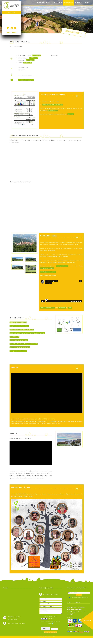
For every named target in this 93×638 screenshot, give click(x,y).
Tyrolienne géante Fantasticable (18, 322)
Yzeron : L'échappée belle (47, 307)
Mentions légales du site (74, 609)
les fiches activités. (53, 110)
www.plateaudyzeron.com (44, 636)
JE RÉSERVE (87, 620)
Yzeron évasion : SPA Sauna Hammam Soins (22, 329)
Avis (70, 615)
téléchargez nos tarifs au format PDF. (53, 104)
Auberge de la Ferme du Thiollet (18, 340)
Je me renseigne (68, 2)
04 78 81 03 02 (28, 62)
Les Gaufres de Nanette (47, 268)
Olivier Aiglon (62, 307)
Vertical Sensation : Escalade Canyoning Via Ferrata (23, 343)
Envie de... (49, 2)
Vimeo (70, 307)
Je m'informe (58, 2)
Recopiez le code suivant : (50, 626)
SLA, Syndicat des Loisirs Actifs (18, 351)
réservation (71, 114)
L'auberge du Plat (14, 336)
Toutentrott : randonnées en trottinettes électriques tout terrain (27, 333)
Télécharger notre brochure (48, 272)
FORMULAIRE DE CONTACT (25, 80)
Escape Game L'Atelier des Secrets (19, 326)
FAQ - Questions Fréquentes (76, 607)
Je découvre (41, 2)
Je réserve (78, 2)
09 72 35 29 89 (36, 55)
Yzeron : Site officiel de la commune (20, 347)
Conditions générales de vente (76, 612)
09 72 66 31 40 (30, 60)
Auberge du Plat (62, 266)
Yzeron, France (11, 20)
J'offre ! (86, 2)
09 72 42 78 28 (34, 58)
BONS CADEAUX (11, 32)
